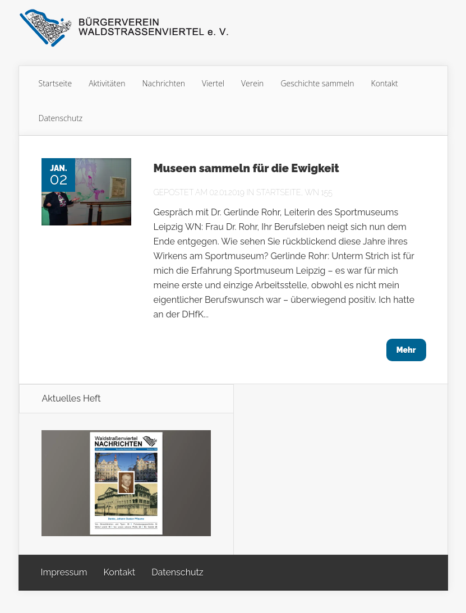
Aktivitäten (107, 83)
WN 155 (318, 192)
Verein (252, 83)
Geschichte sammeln (317, 83)
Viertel (213, 83)
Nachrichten (164, 83)
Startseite (55, 83)
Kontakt (384, 83)
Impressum (64, 572)
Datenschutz (61, 118)
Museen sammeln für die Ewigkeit (246, 168)
